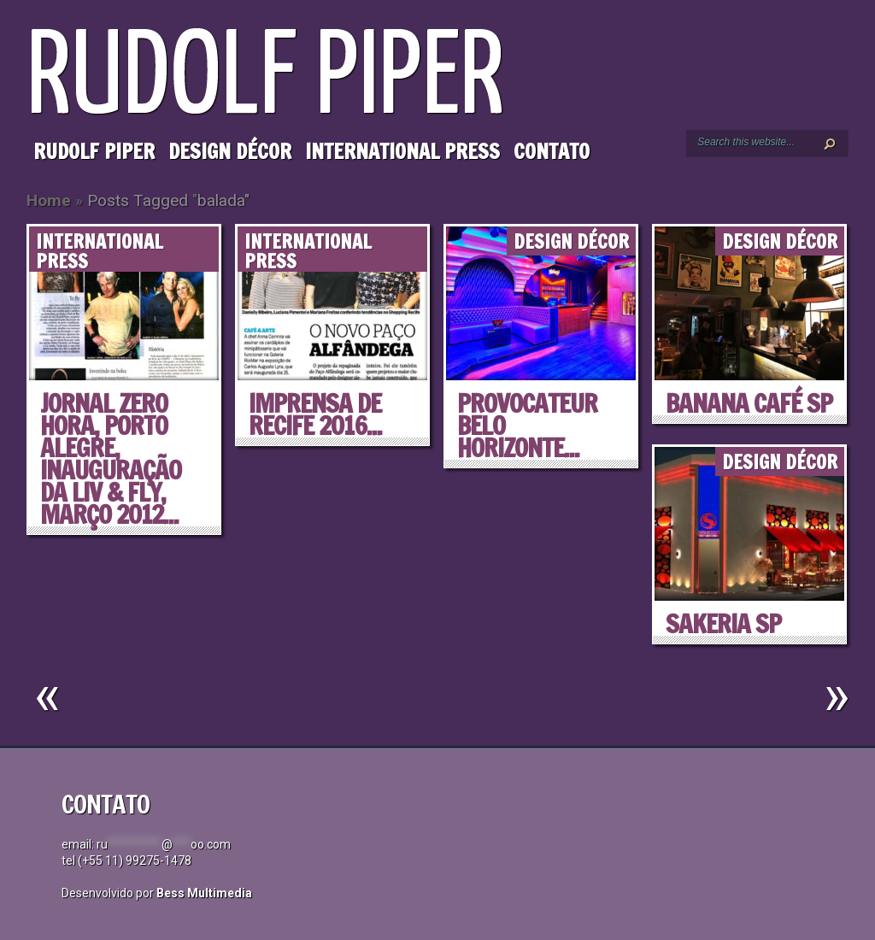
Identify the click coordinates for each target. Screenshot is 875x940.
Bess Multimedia (204, 893)
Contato (552, 151)
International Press (402, 151)
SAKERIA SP (723, 623)
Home (48, 200)
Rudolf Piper (94, 151)
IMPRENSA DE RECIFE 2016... (315, 414)
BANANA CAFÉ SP (749, 403)
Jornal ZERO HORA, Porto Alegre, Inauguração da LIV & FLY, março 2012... (110, 458)
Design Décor (229, 151)
